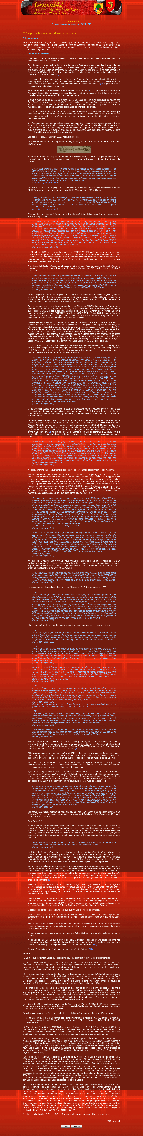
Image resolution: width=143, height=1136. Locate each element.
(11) (91, 949)
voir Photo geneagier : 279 (45, 183)
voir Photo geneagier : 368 (45, 209)
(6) (119, 327)
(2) (103, 81)
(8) (76, 749)
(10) (95, 944)
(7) (49, 432)
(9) (49, 880)
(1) (57, 74)
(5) (61, 261)
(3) (101, 84)
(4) (89, 91)
